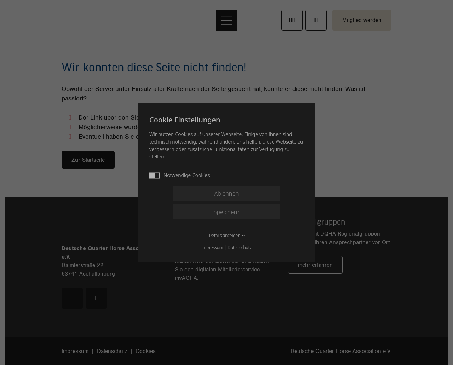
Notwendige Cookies (179, 175)
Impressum (212, 247)
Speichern (227, 212)
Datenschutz (240, 247)
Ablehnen (226, 193)
